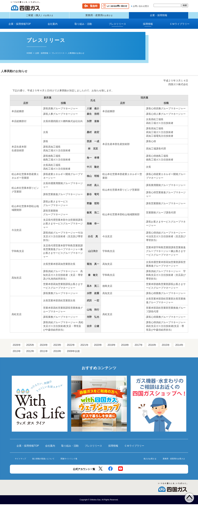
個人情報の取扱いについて (43, 461)
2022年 (71, 347)
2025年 (30, 347)
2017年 (139, 347)
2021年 (84, 347)
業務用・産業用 (99, 16)
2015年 (166, 347)
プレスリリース (117, 26)
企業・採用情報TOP (20, 26)
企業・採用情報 (158, 16)
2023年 (57, 347)
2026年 (17, 347)
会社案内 (53, 26)
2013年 (17, 353)
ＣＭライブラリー (179, 26)
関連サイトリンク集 (69, 461)
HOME (29, 55)
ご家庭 (39, 16)
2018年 (125, 347)
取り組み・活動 (83, 26)
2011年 (44, 353)
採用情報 (148, 26)
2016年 (152, 347)
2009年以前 (73, 353)
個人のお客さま (150, 461)
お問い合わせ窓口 (141, 6)
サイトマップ (20, 461)
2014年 (179, 347)
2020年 (98, 347)
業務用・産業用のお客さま (174, 461)
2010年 (57, 353)
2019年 (112, 347)
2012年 (30, 353)
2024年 (44, 347)
